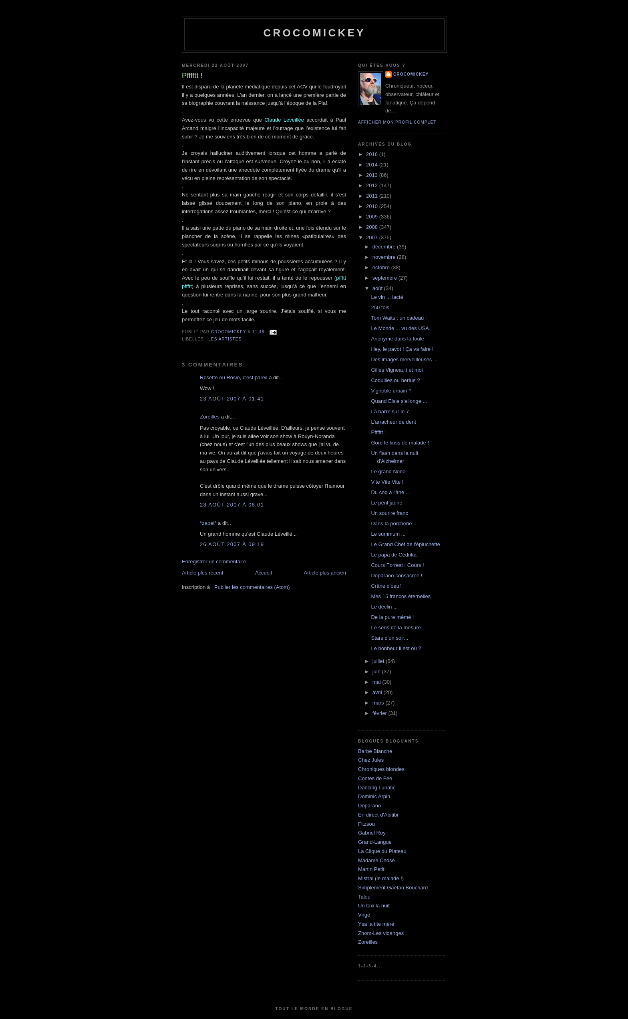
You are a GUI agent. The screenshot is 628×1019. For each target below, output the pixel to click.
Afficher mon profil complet (397, 122)
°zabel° (208, 523)
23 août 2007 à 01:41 (232, 399)
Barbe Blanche (375, 751)
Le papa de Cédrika (393, 555)
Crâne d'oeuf (386, 586)
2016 (372, 154)
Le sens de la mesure (396, 628)
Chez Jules (371, 760)
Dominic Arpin (374, 796)
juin (377, 672)
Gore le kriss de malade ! (400, 443)
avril (377, 692)
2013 (372, 175)
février (380, 713)
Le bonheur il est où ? (396, 648)
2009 (372, 217)
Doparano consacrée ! (396, 576)
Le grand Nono (388, 471)
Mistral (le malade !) (381, 878)
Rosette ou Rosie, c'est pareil (234, 377)
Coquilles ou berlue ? (395, 380)
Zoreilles (209, 417)
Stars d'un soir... (389, 638)
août (378, 288)
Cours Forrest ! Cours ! (397, 565)
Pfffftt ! (378, 432)
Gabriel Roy (372, 833)
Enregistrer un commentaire (214, 562)
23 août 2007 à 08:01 (232, 505)
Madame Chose (376, 860)
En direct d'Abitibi (378, 815)
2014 (372, 165)
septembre (385, 278)
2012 (372, 185)
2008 (372, 227)
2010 (372, 206)
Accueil (263, 573)
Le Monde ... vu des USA (400, 328)
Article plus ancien (325, 573)
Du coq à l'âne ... (390, 492)
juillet (379, 661)
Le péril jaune (386, 503)
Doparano (369, 806)
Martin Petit (371, 869)
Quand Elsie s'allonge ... (399, 401)
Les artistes (225, 339)
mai (377, 682)
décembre (384, 247)
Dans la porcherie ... (394, 524)
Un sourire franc (389, 513)
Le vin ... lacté (387, 297)
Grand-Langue (375, 842)
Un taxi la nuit (374, 906)
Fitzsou (366, 824)
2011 (372, 196)
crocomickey (314, 33)
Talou (364, 897)
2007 (372, 237)
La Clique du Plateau (382, 851)
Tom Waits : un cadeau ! (399, 318)
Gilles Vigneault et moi (397, 370)
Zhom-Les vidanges (381, 933)
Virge (364, 915)
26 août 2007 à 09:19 (232, 544)
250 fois (380, 307)
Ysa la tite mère (376, 924)
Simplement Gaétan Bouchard (393, 888)
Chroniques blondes (381, 769)
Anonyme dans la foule (397, 339)
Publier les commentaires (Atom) (252, 587)
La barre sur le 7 (390, 411)
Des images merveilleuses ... (404, 359)
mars (379, 703)
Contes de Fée (375, 778)
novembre (384, 257)
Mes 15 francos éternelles (401, 596)
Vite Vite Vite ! (387, 482)
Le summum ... (388, 534)
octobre (381, 267)
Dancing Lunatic (376, 788)
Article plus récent (202, 573)
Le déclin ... (384, 607)
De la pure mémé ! (392, 617)
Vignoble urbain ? (391, 391)
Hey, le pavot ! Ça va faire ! (402, 349)
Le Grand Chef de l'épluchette (405, 544)
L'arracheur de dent (393, 422)
